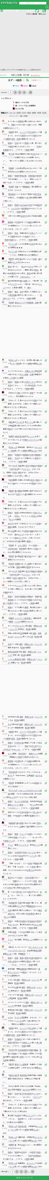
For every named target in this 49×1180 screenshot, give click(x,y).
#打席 (26, 75)
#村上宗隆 (16, 75)
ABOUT (30, 11)
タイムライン (35, 75)
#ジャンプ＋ (14, 116)
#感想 (29, 113)
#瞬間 (34, 113)
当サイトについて (24, 1178)
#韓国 (18, 113)
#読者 (44, 113)
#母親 (25, 116)
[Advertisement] (24, 41)
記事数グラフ (36, 80)
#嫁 (21, 116)
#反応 (16, 86)
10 (30, 92)
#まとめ (13, 113)
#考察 (39, 113)
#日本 (23, 113)
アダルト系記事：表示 (36, 14)
